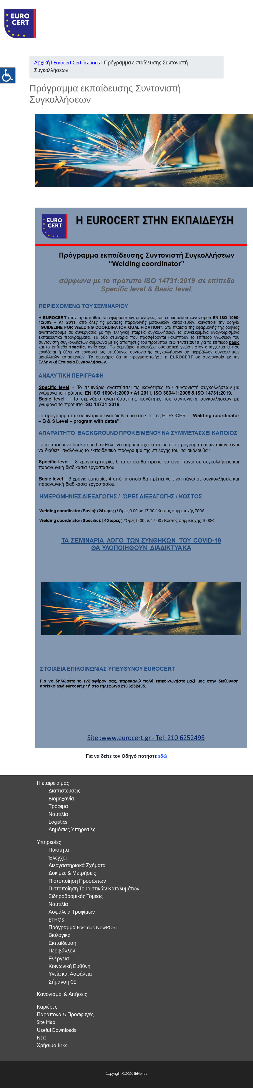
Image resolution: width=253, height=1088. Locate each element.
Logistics (58, 822)
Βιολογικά (60, 935)
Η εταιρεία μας (53, 783)
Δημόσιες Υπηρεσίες (72, 830)
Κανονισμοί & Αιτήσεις (62, 994)
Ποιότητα (59, 850)
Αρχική (42, 63)
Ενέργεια (59, 959)
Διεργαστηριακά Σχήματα (77, 866)
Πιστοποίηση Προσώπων (77, 881)
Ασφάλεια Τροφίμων (72, 912)
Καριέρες (47, 1007)
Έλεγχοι (58, 858)
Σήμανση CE (62, 982)
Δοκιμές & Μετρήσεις (72, 873)
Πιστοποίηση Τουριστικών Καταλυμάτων (94, 889)
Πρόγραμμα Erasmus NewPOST (83, 928)
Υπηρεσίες (49, 842)
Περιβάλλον (62, 951)
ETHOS (56, 920)
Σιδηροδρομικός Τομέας (76, 896)
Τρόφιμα (58, 806)
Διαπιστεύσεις (64, 791)
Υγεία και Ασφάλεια (70, 974)
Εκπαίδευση (62, 943)
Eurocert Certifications (77, 63)
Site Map (46, 1022)
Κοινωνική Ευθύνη (69, 966)
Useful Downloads (56, 1030)
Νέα (41, 1038)
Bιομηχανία (61, 799)
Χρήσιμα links (52, 1046)
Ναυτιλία (58, 814)
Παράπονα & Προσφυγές (65, 1015)
